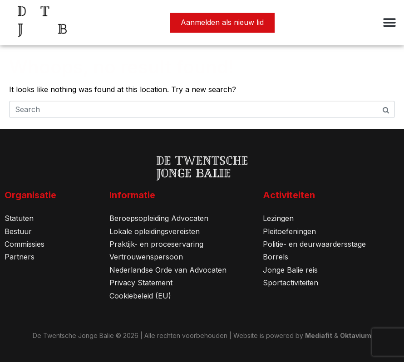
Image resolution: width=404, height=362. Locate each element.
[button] (389, 23)
